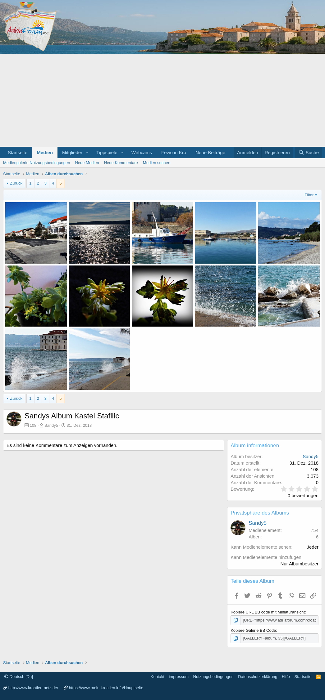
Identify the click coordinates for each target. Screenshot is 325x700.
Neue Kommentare (121, 162)
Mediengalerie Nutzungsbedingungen (36, 162)
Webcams (141, 152)
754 (314, 530)
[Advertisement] (162, 100)
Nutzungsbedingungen (213, 676)
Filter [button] (309, 195)
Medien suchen (156, 162)
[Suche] (308, 152)
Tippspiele (106, 152)
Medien (45, 152)
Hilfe (286, 676)
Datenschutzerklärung (257, 676)
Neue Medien (87, 162)
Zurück (16, 183)
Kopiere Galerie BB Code (253, 630)
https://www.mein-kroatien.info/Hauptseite (106, 687)
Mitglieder (72, 152)
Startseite (17, 152)
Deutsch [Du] (18, 676)
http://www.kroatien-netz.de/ (33, 687)
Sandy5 (51, 425)
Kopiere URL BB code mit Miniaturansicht (268, 612)
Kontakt (157, 676)
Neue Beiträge (210, 152)
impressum (179, 676)
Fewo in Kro (173, 152)
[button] (87, 152)
